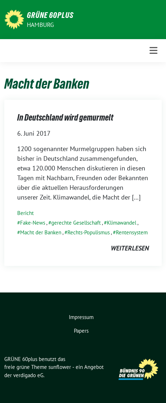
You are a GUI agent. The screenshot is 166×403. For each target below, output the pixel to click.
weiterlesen (130, 248)
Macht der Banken (40, 232)
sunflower (59, 367)
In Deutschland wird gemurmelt (65, 117)
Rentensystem (132, 232)
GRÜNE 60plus (50, 15)
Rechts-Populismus (88, 232)
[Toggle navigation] (153, 50)
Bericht (25, 213)
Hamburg (40, 25)
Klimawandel (121, 222)
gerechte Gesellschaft (76, 222)
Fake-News (32, 222)
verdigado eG (28, 375)
